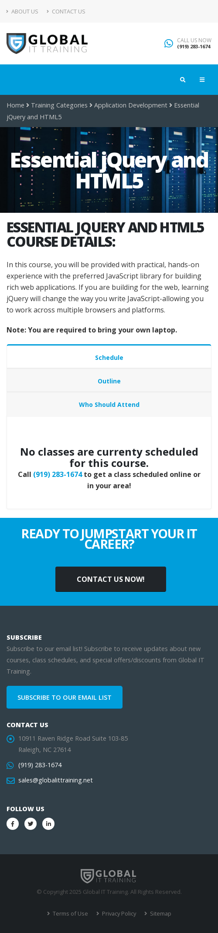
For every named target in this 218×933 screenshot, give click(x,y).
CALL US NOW (194, 40)
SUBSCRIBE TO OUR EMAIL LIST (64, 697)
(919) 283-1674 (193, 46)
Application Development (130, 105)
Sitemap (160, 913)
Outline (109, 381)
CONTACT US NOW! (111, 579)
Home (15, 105)
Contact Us (66, 11)
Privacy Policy (118, 913)
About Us (22, 11)
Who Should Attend (109, 404)
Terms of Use (69, 913)
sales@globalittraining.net (55, 780)
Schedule (109, 357)
